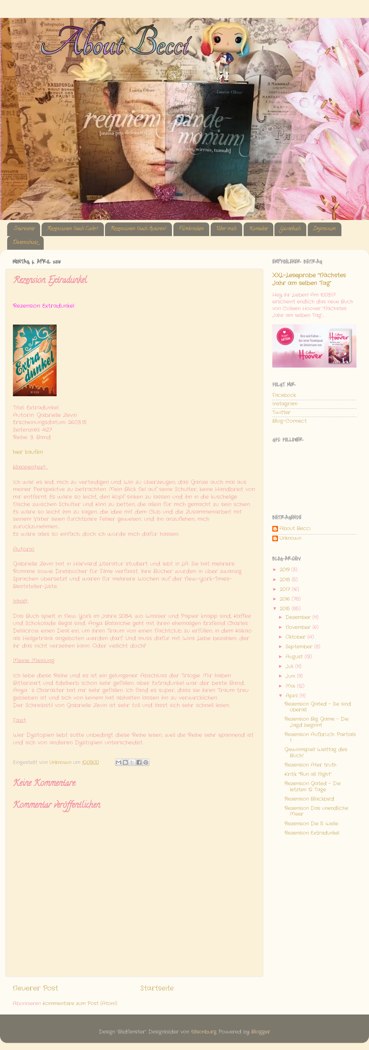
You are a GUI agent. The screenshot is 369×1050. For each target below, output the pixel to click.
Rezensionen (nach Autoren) (138, 229)
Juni (291, 676)
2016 (286, 599)
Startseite (24, 229)
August (295, 656)
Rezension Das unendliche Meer (316, 811)
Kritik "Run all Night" (307, 774)
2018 (286, 579)
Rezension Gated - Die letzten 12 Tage (312, 786)
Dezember (299, 617)
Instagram (284, 404)
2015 (286, 608)
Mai (291, 686)
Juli (290, 666)
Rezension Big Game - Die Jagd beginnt (316, 722)
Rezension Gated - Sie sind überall (317, 707)
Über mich (226, 229)
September (300, 646)
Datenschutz (25, 243)
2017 (286, 589)
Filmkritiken (191, 229)
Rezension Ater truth (310, 765)
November (299, 627)
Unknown (290, 539)
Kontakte (258, 229)
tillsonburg (203, 1032)
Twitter (281, 412)
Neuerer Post (35, 988)
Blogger (260, 1032)
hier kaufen (28, 452)
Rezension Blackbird (309, 799)
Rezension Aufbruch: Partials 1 (320, 737)
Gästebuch (290, 229)
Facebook (284, 395)
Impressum (324, 229)
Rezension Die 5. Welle (311, 823)
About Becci (295, 529)
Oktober (296, 637)
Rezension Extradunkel (311, 833)
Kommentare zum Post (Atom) (80, 1003)
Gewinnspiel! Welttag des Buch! (315, 752)
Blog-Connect (289, 421)
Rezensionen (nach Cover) (72, 229)
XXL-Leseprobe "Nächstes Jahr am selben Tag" (309, 279)
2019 (285, 569)
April (292, 695)
